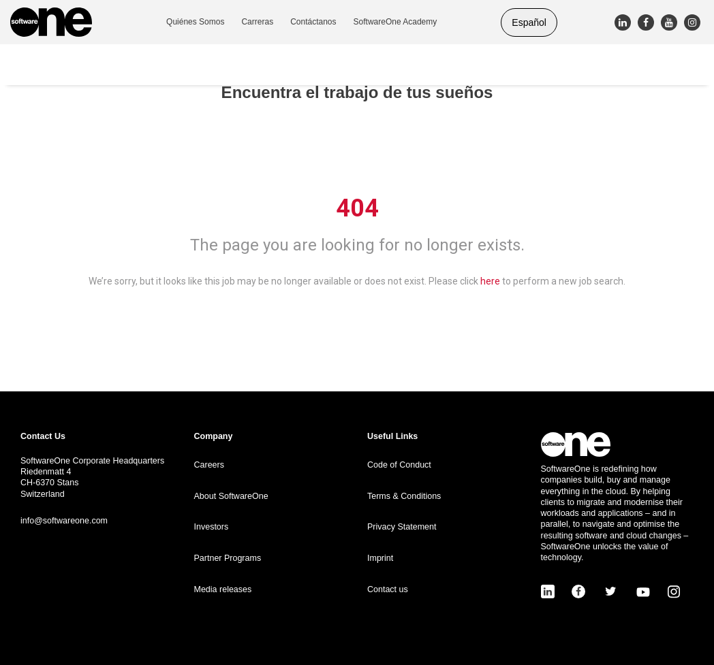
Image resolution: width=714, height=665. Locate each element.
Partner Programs (228, 558)
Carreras (257, 22)
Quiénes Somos (195, 22)
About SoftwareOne (231, 496)
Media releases (223, 589)
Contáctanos (313, 22)
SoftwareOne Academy (395, 22)
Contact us (387, 589)
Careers (209, 465)
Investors (211, 527)
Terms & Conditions (404, 496)
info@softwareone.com (64, 520)
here (490, 281)
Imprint (380, 558)
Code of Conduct (399, 465)
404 (357, 208)
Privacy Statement (401, 527)
